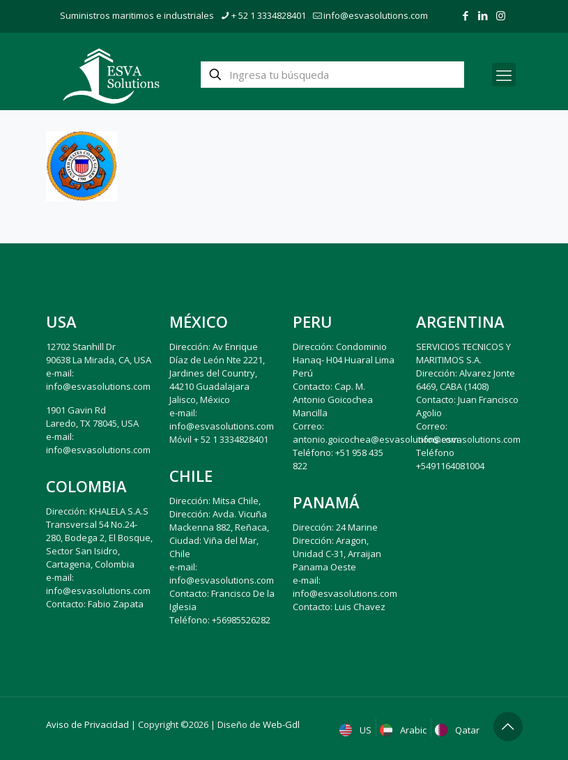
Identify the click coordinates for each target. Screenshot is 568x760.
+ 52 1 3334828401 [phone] (268, 15)
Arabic (405, 730)
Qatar (458, 730)
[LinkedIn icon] (483, 15)
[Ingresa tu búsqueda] (332, 74)
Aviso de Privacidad (87, 724)
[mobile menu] (504, 74)
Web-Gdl (281, 724)
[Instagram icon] (501, 15)
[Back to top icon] (508, 726)
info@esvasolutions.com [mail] (375, 15)
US (356, 730)
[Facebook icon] (466, 15)
